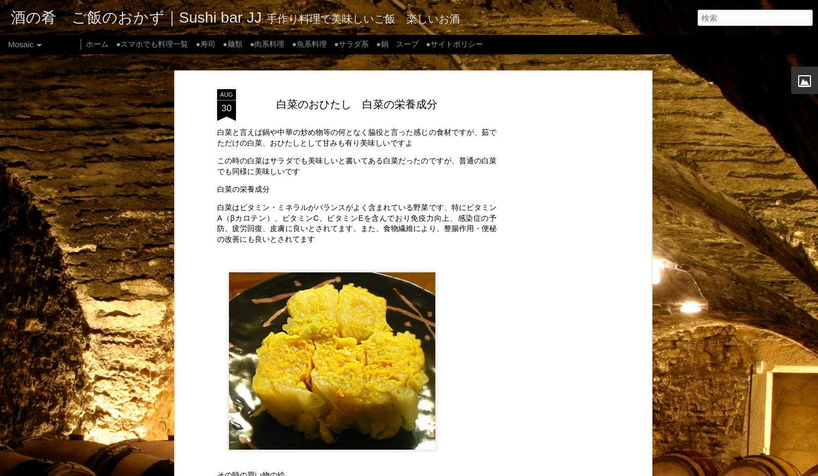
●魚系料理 (309, 44)
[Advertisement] (555, 252)
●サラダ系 (351, 44)
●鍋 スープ (397, 44)
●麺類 (232, 44)
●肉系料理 (267, 44)
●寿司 (205, 44)
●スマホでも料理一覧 (152, 44)
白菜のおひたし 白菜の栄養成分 (356, 104)
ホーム (97, 44)
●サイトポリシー (454, 44)
